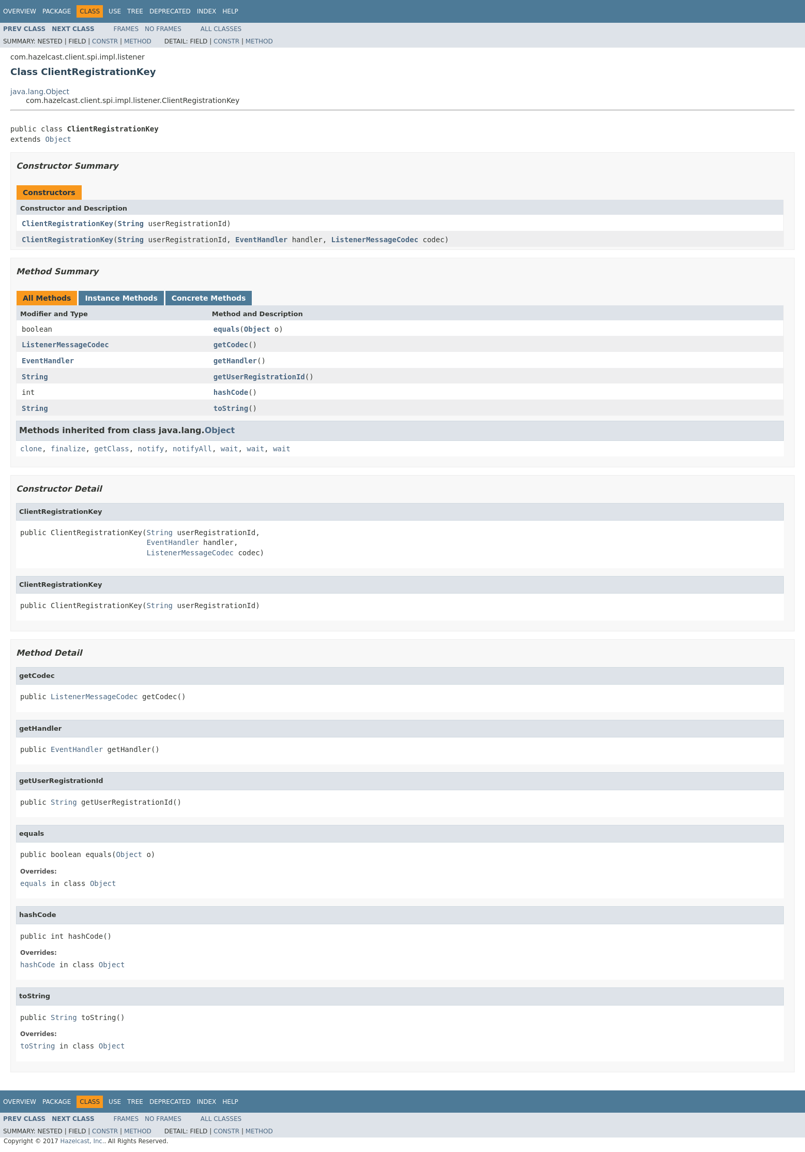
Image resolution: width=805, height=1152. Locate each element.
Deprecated (170, 11)
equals (227, 329)
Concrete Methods (209, 298)
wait (229, 449)
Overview (19, 11)
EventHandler (261, 239)
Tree (135, 11)
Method (137, 41)
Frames (126, 29)
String (130, 223)
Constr (105, 41)
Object (58, 139)
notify (151, 449)
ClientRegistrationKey (67, 223)
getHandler (235, 361)
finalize (68, 449)
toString (231, 408)
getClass (111, 449)
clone (31, 449)
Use (115, 11)
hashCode (231, 392)
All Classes (221, 29)
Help (230, 11)
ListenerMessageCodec (375, 239)
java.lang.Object (39, 91)
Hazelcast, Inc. (82, 1141)
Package (56, 11)
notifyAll (192, 449)
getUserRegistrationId (259, 377)
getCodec (231, 345)
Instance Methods (121, 298)
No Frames (163, 29)
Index (207, 11)
